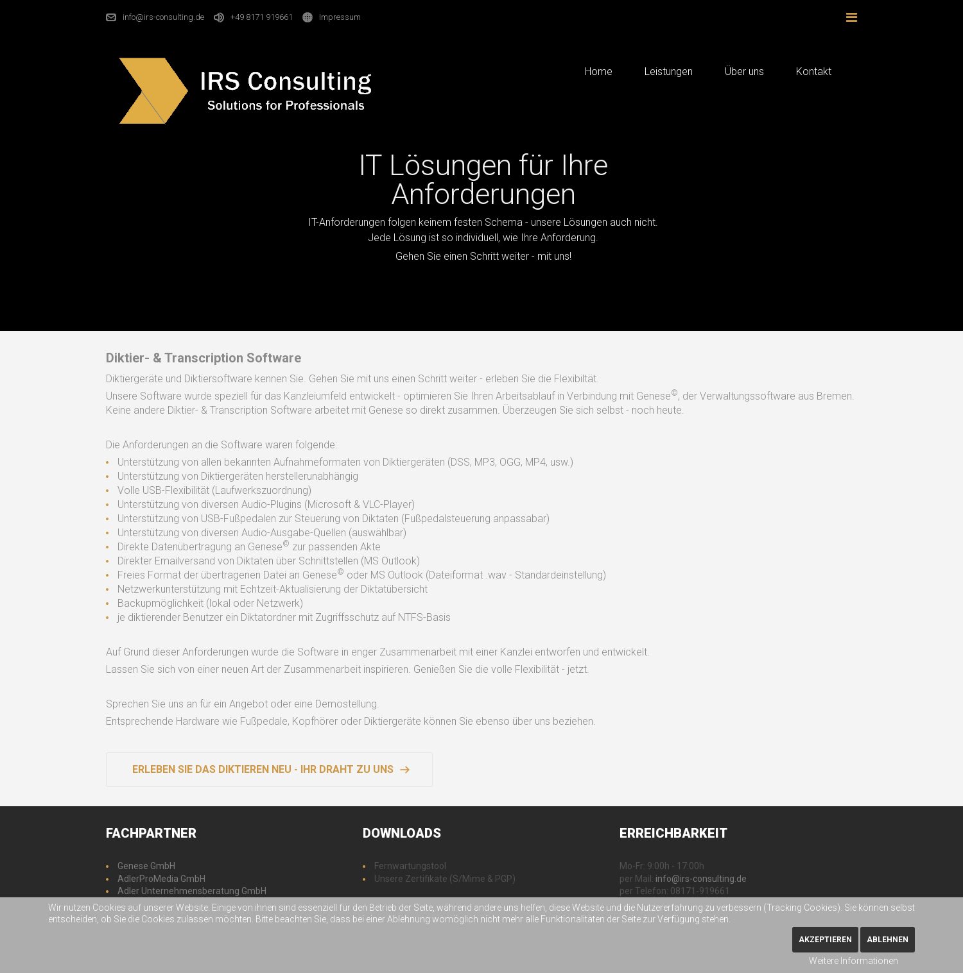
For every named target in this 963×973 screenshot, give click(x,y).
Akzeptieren (825, 939)
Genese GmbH (146, 866)
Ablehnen (887, 939)
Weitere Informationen (853, 961)
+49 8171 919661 (261, 17)
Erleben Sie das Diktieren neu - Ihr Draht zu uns (263, 769)
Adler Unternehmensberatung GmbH (191, 891)
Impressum (340, 17)
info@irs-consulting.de (163, 17)
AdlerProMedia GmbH (161, 879)
